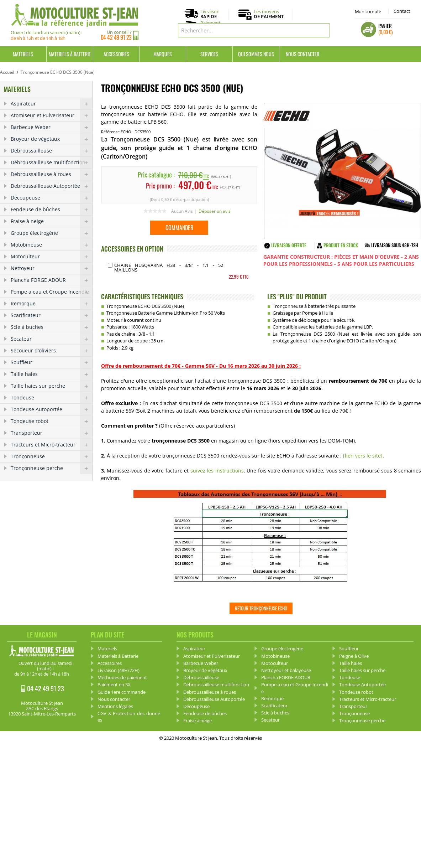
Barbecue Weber (51, 127)
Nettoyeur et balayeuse (286, 670)
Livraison (210, 14)
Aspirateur (51, 103)
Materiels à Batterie (70, 54)
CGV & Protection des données (129, 716)
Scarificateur (51, 315)
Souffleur (51, 362)
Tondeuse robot (51, 421)
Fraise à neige (51, 221)
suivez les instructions (216, 470)
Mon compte (368, 11)
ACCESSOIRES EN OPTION (132, 248)
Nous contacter (302, 54)
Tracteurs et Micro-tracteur (51, 444)
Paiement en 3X (114, 684)
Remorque (51, 303)
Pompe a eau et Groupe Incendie (51, 292)
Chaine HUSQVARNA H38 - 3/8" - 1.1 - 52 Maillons (168, 267)
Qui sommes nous (256, 54)
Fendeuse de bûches (51, 209)
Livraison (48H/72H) (119, 670)
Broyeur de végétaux (51, 139)
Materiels (23, 54)
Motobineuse (51, 244)
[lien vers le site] (363, 455)
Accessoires (116, 54)
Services (209, 54)
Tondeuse (51, 397)
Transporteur (51, 433)
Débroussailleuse (51, 150)
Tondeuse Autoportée (51, 409)
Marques (162, 54)
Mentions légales (115, 706)
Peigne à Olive (354, 656)
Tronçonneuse (51, 456)
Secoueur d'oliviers (51, 350)
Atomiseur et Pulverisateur (51, 115)
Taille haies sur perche (51, 386)
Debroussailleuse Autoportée (51, 186)
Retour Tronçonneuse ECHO (261, 608)
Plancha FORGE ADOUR (51, 280)
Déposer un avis (215, 211)
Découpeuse (51, 197)
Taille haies (51, 374)
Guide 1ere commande (122, 692)
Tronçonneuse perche (51, 468)
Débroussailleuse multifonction (51, 162)
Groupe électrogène (51, 233)
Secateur (51, 339)
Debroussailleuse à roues (51, 174)
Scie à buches (51, 327)
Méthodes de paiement (122, 677)
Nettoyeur (51, 268)
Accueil (7, 72)
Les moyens (269, 14)
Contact (402, 11)
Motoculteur (51, 256)
